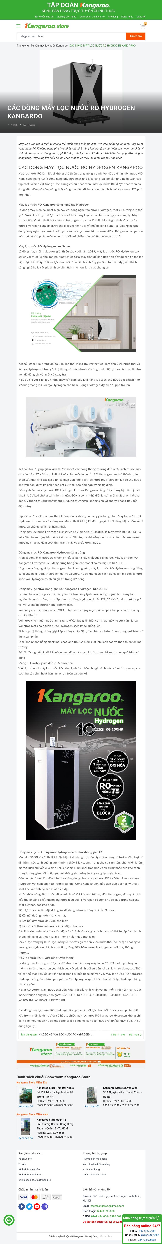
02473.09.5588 (105, 1211)
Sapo (110, 1236)
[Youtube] (37, 1206)
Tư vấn (22, 1164)
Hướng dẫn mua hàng (95, 1158)
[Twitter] (29, 1206)
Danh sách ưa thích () (92, 16)
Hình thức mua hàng (30, 1169)
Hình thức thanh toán (30, 1174)
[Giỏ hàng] (142, 27)
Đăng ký (141, 16)
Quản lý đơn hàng (66, 16)
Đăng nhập (127, 16)
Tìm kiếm (136, 36)
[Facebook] (21, 1206)
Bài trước (118, 1034)
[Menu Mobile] (19, 25)
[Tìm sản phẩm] (71, 36)
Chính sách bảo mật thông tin (35, 1179)
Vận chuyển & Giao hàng (97, 1164)
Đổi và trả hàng (92, 1169)
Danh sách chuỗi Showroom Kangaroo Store (54, 1077)
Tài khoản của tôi (44, 16)
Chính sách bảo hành (95, 1174)
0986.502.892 (118, 1216)
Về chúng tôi (25, 1158)
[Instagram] (44, 1206)
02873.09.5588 (150, 1235)
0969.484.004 (99, 1216)
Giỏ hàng (113, 16)
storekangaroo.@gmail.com (107, 1205)
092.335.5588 (120, 1221)
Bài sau (135, 1034)
